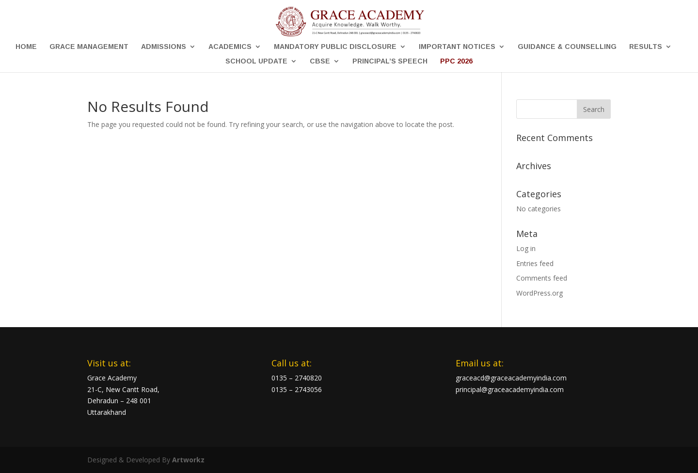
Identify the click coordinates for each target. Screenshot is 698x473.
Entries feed (535, 263)
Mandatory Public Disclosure (335, 46)
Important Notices (457, 46)
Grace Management (88, 46)
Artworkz (188, 459)
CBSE (320, 61)
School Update (256, 61)
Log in (526, 248)
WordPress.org (539, 293)
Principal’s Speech (390, 61)
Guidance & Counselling (567, 46)
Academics (230, 46)
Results (645, 46)
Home (26, 46)
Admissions (163, 46)
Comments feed (541, 278)
